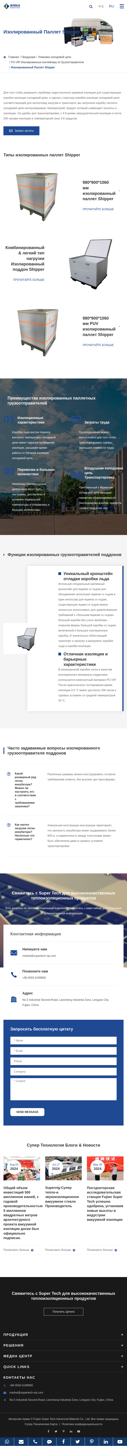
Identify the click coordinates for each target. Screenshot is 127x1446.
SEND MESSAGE (27, 1112)
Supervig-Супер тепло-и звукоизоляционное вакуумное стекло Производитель (62, 1197)
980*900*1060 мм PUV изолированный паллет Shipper (99, 326)
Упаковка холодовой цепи (54, 57)
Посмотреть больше (18, 1250)
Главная (13, 57)
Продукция (28, 57)
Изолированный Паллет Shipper (33, 67)
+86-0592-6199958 (34, 977)
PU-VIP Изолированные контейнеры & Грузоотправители (47, 62)
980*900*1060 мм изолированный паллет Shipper (99, 190)
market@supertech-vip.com (39, 955)
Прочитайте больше (98, 209)
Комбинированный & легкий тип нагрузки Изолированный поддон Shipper (24, 258)
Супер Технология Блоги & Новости (63, 1145)
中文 (101, 6)
